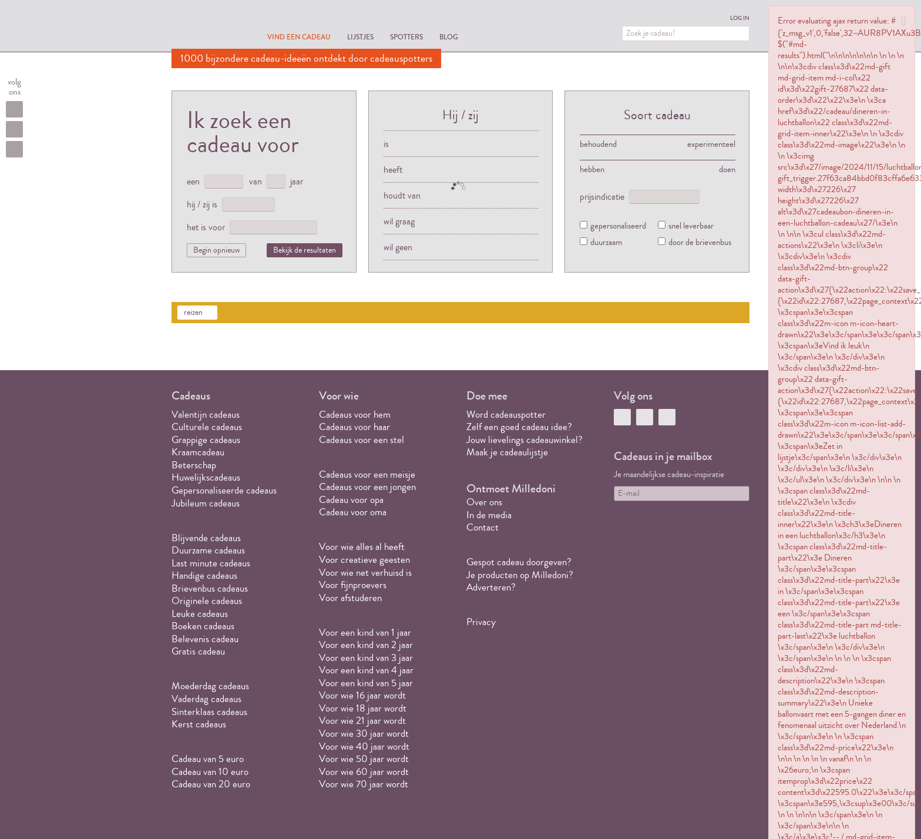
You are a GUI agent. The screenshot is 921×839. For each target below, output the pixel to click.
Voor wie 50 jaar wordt (364, 758)
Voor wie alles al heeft (362, 546)
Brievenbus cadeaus (210, 588)
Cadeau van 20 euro (211, 784)
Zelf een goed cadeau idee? (519, 427)
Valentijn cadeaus (206, 414)
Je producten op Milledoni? (519, 575)
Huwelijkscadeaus (206, 477)
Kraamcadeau (198, 452)
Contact (482, 527)
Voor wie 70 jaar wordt (363, 784)
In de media (489, 515)
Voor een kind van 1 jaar (365, 632)
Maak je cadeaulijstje (507, 452)
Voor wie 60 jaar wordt (364, 771)
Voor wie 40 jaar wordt (364, 746)
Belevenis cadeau (205, 639)
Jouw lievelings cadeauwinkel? (524, 439)
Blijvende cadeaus (206, 538)
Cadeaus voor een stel (361, 439)
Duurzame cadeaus (208, 550)
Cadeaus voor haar (354, 427)
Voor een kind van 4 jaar (366, 670)
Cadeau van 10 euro (210, 771)
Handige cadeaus (204, 575)
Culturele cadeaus (207, 427)
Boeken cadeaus (203, 626)
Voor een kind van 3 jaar (366, 657)
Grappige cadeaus (206, 439)
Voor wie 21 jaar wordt (362, 720)
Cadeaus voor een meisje (367, 474)
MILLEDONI (204, 27)
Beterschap (194, 465)
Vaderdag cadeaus (206, 699)
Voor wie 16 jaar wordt (362, 695)
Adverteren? (491, 587)
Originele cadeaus (207, 600)
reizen (193, 312)
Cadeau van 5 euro (208, 758)
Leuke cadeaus (200, 613)
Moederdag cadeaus (210, 686)
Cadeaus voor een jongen (368, 486)
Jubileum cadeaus (206, 503)
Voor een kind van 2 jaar (366, 644)
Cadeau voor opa (351, 499)
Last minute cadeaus (211, 563)
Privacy (481, 622)
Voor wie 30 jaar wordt (364, 733)
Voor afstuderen (350, 597)
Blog (448, 36)
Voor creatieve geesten (364, 559)
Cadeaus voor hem (355, 414)
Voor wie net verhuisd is (365, 572)
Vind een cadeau (299, 36)
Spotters (406, 36)
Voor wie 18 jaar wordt (362, 708)
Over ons (484, 502)
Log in (739, 18)
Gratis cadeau (198, 651)
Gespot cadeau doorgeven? (519, 562)
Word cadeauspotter (506, 414)
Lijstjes (360, 36)
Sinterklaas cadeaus (209, 711)
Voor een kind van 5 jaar (366, 683)
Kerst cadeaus (199, 724)
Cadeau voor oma (352, 512)
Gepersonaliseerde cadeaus (224, 490)
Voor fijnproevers (352, 585)
